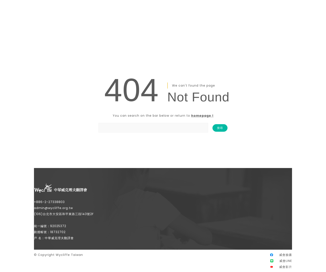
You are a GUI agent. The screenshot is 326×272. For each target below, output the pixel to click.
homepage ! (202, 115)
